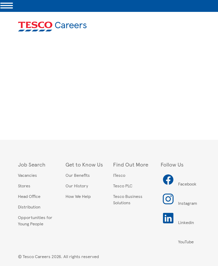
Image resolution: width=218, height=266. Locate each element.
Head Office (29, 196)
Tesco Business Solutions (127, 199)
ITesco (119, 175)
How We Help (78, 196)
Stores (24, 186)
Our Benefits (78, 175)
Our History (77, 186)
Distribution (29, 207)
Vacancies (27, 175)
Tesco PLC (122, 186)
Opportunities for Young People (35, 220)
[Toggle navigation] (6, 6)
